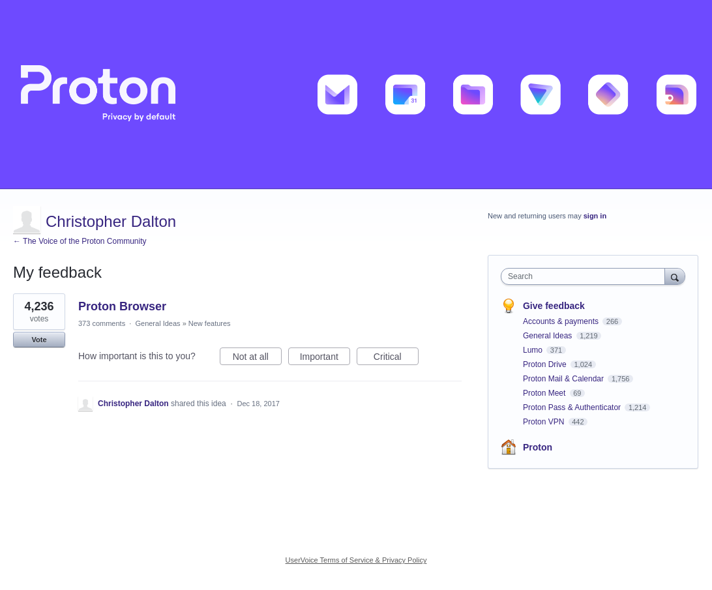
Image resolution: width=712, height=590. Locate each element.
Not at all (257, 358)
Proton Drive (546, 364)
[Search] (674, 276)
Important (325, 358)
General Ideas (157, 323)
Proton (537, 447)
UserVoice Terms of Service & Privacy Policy (356, 560)
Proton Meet (545, 393)
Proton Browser (122, 306)
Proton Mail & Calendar (564, 378)
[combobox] (585, 276)
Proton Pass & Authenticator (573, 407)
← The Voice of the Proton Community (80, 241)
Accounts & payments (562, 321)
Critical (396, 358)
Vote (38, 340)
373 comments (101, 323)
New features (209, 323)
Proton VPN (545, 421)
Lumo (533, 350)
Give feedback (554, 306)
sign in (595, 216)
